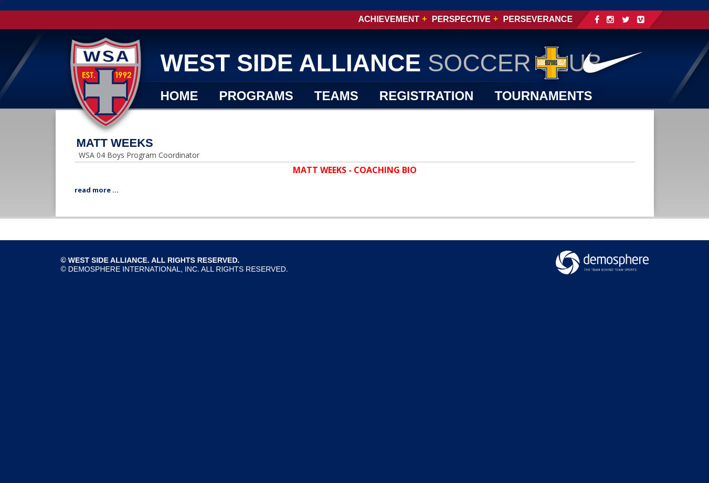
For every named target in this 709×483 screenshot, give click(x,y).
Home (179, 96)
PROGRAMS (256, 96)
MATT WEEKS (115, 142)
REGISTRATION (426, 96)
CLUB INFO (195, 119)
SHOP (337, 119)
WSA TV (274, 119)
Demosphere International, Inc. (133, 269)
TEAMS (336, 96)
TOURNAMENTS (543, 96)
